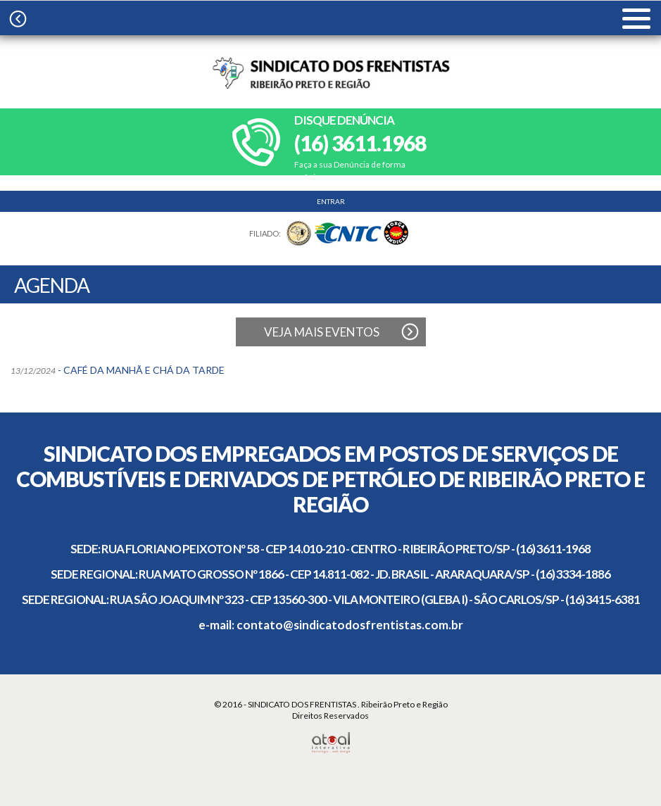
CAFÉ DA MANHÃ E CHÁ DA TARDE (144, 370)
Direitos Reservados (330, 715)
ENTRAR (331, 201)
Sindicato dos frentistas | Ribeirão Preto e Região (331, 72)
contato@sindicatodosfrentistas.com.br (350, 624)
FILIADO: (265, 233)
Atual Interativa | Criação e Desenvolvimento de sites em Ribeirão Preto (330, 742)
